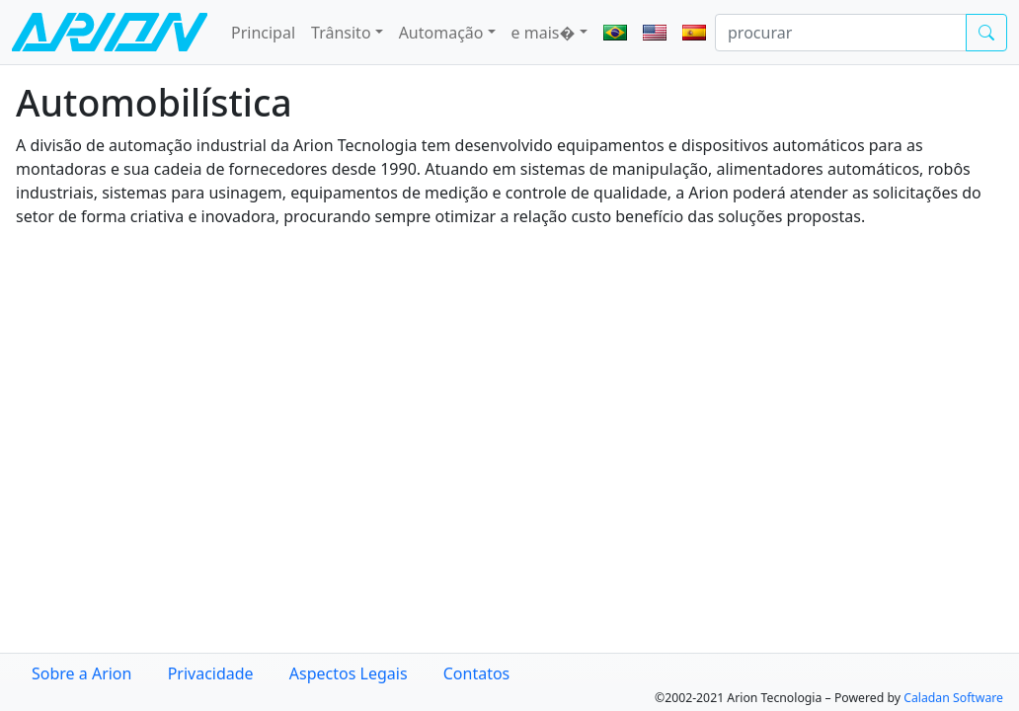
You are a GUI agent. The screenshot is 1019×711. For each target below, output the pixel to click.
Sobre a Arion (81, 673)
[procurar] (841, 32)
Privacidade (211, 673)
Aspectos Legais (348, 673)
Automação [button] (441, 32)
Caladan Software (953, 697)
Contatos (476, 673)
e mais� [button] (543, 32)
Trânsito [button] (341, 32)
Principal (263, 32)
